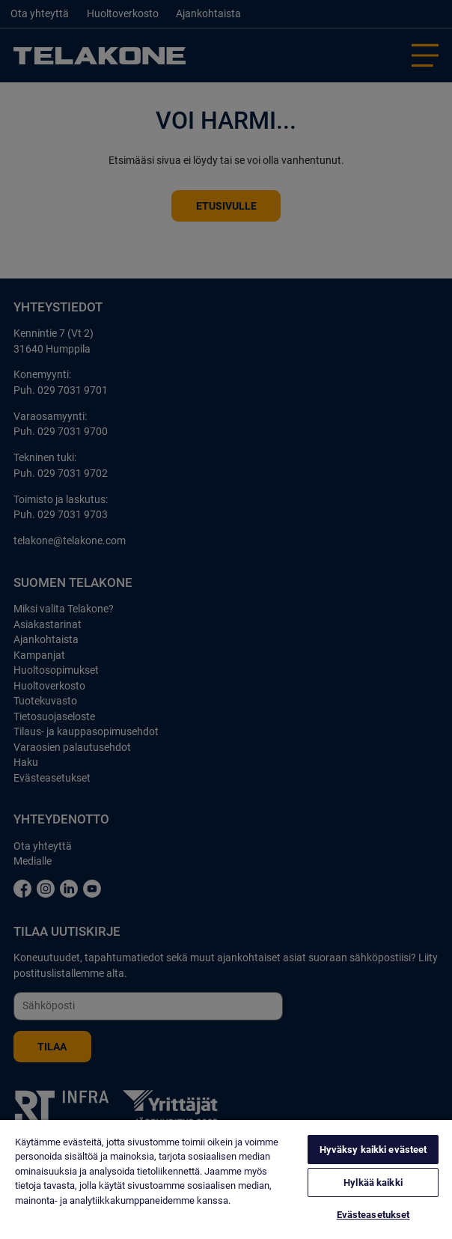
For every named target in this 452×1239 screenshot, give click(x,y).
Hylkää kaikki (373, 1182)
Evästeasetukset (373, 1214)
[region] (226, 1179)
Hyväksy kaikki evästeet (373, 1149)
